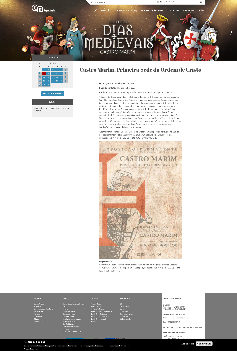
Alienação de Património (72, 332)
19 (61, 77)
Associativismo (39, 306)
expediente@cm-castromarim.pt (188, 327)
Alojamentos (96, 306)
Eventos (94, 322)
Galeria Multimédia (98, 309)
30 (48, 85)
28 (40, 85)
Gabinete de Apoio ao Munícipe (74, 304)
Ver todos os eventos (52, 94)
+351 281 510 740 (179, 314)
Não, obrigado (204, 344)
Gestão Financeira (69, 324)
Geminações (38, 311)
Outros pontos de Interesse (101, 311)
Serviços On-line (69, 311)
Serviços (123, 309)
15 (44, 77)
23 (48, 81)
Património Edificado (99, 314)
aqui (36, 349)
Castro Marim (39, 304)
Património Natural (98, 319)
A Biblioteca (124, 306)
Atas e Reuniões (68, 316)
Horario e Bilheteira (152, 10)
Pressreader (125, 319)
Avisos (65, 306)
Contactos (173, 10)
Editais (65, 309)
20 (65, 77)
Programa (189, 10)
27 (65, 81)
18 (57, 77)
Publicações (38, 322)
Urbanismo (38, 316)
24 (52, 81)
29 (44, 85)
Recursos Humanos (70, 322)
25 (57, 81)
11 (57, 73)
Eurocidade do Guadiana (43, 309)
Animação (106, 10)
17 (52, 77)
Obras (36, 319)
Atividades (124, 311)
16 (48, 77)
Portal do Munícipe (98, 2)
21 (40, 81)
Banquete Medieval (127, 10)
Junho (53, 63)
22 (44, 81)
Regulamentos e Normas (72, 319)
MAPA (201, 10)
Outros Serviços (69, 314)
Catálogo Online (126, 314)
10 (52, 73)
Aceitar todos (188, 343)
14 (40, 77)
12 (61, 73)
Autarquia (37, 314)
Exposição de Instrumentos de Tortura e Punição (52, 109)
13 (65, 73)
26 (61, 81)
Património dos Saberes (100, 316)
